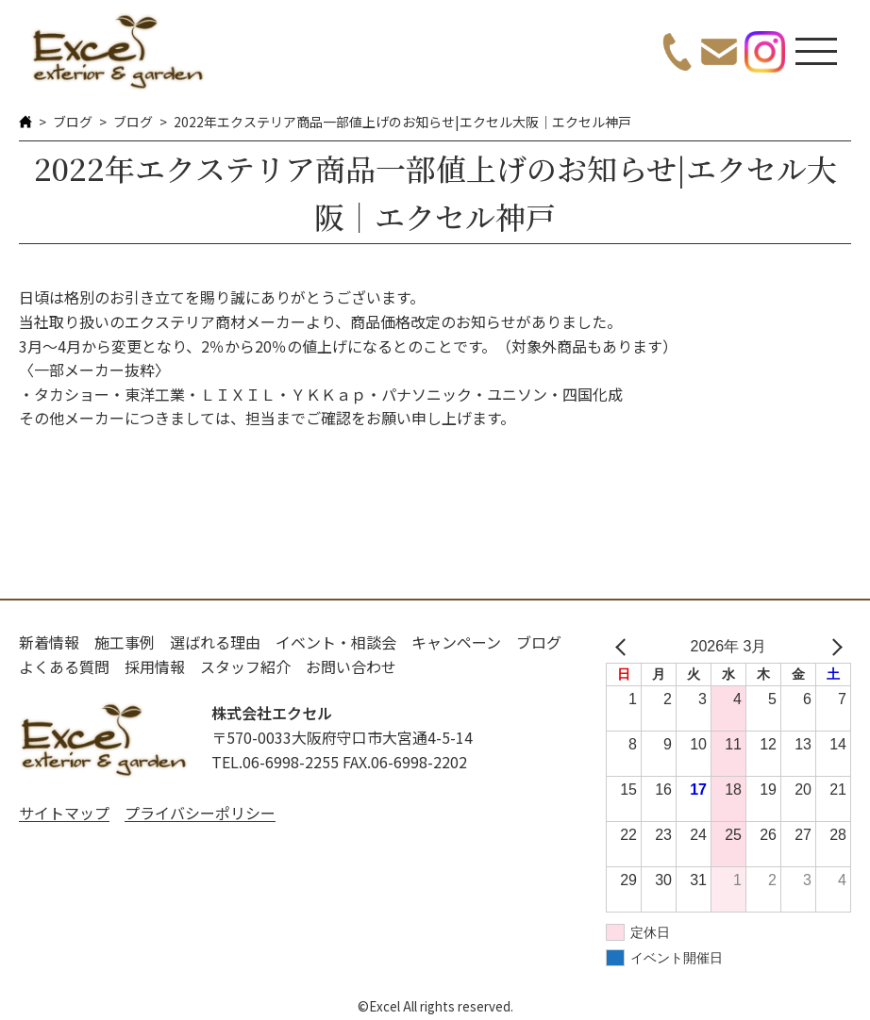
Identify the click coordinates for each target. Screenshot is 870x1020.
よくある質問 (64, 666)
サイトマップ (64, 812)
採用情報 (155, 666)
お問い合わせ (351, 666)
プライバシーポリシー (200, 812)
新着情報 (49, 642)
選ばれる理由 (215, 642)
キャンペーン (456, 642)
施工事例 (124, 642)
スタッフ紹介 (245, 666)
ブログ (72, 121)
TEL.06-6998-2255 (275, 761)
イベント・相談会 (336, 642)
